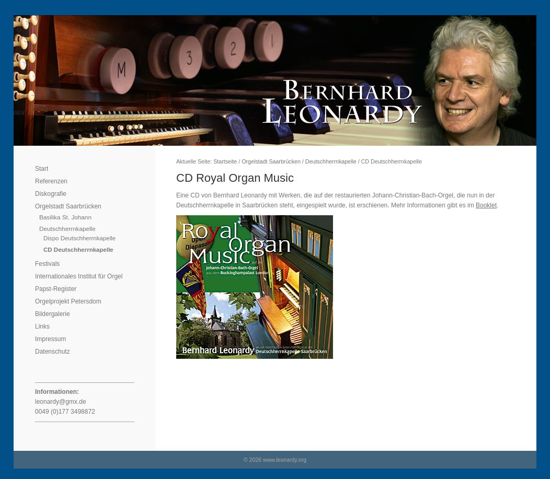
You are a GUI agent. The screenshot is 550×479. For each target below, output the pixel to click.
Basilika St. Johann (65, 217)
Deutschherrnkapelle (67, 228)
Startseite (225, 161)
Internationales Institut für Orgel (78, 276)
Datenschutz (52, 351)
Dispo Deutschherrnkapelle (79, 238)
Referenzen (51, 181)
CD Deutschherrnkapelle (78, 250)
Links (42, 326)
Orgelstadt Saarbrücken (68, 206)
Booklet (486, 205)
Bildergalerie (52, 314)
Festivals (47, 263)
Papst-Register (55, 289)
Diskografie (50, 193)
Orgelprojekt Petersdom (68, 301)
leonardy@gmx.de (60, 401)
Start (41, 168)
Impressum (50, 339)
